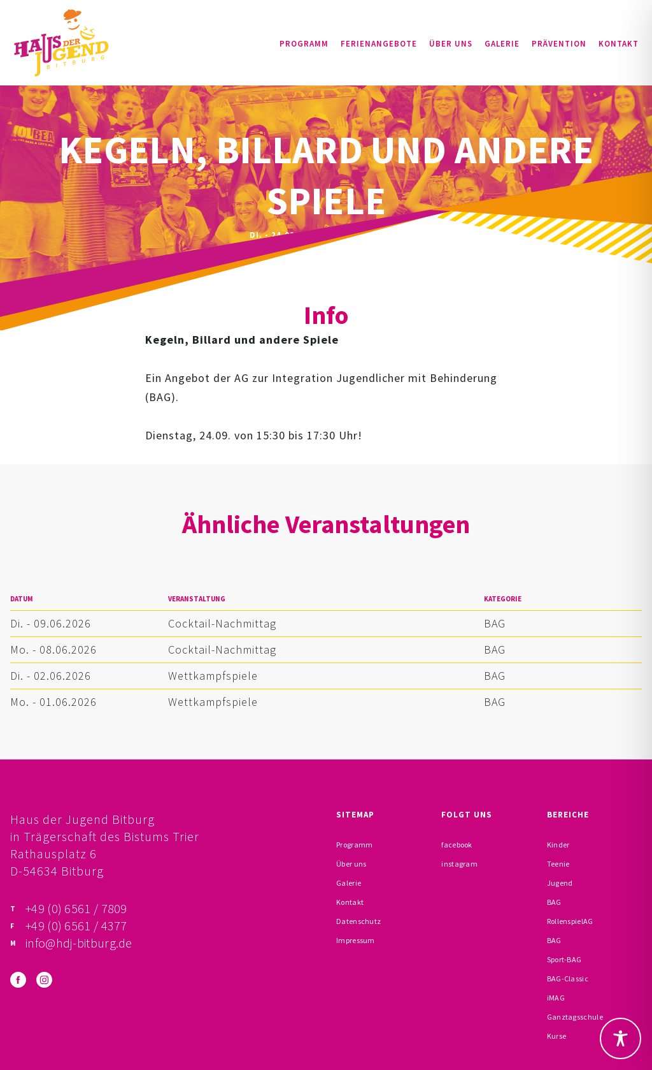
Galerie (502, 43)
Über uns (450, 43)
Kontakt (619, 43)
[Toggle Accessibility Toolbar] (620, 1038)
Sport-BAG (564, 959)
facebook (456, 844)
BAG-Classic (567, 978)
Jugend (560, 883)
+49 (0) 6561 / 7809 (76, 908)
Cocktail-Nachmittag (222, 623)
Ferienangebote (379, 43)
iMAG (556, 997)
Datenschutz (358, 921)
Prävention (559, 43)
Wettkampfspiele (213, 675)
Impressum (355, 940)
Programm (304, 43)
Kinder (558, 844)
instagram (459, 863)
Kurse (557, 1036)
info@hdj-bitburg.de (78, 943)
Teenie (558, 863)
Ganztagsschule (575, 1017)
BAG (495, 623)
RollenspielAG (570, 921)
